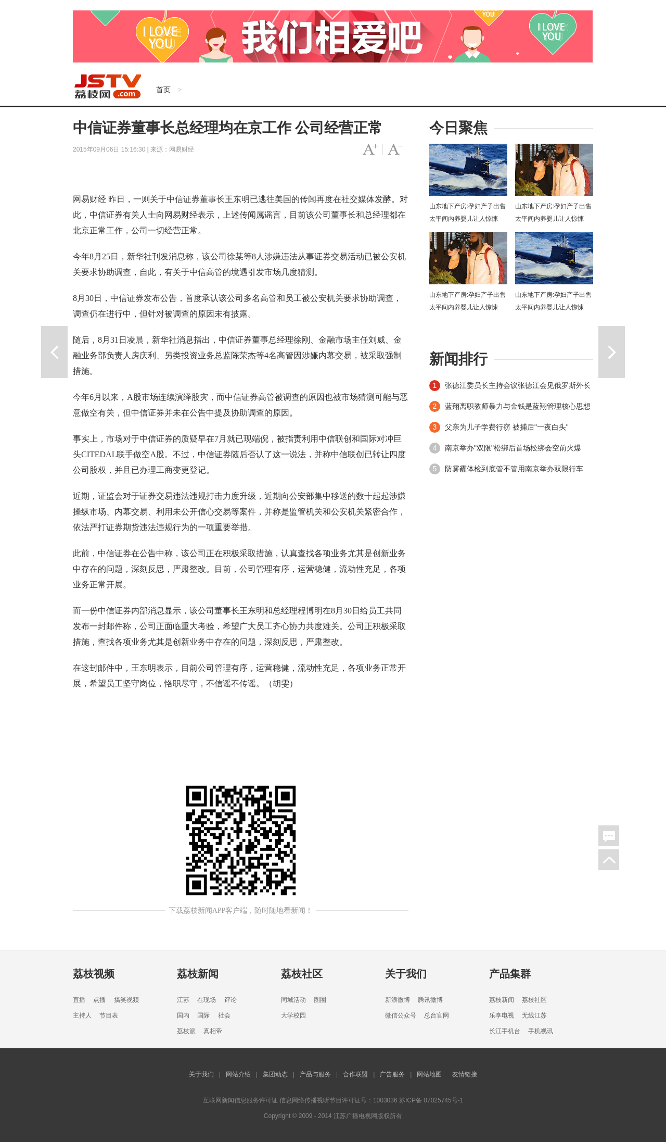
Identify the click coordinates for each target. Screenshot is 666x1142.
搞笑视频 (126, 999)
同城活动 (293, 999)
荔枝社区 (302, 974)
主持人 (82, 1015)
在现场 (206, 999)
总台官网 (436, 1015)
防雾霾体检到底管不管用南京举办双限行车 (514, 469)
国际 (203, 1015)
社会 (224, 1015)
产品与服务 (315, 1074)
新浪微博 (397, 999)
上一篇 (54, 352)
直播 (79, 999)
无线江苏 (534, 1015)
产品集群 (510, 974)
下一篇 (611, 352)
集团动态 (275, 1074)
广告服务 (392, 1074)
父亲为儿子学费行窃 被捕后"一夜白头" (507, 427)
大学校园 (293, 1015)
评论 (230, 999)
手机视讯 (540, 1031)
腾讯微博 (430, 999)
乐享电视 (501, 1015)
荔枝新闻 (198, 974)
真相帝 (212, 1031)
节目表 (108, 1015)
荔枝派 (186, 1031)
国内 (183, 1015)
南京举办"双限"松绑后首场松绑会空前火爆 (513, 448)
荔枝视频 (93, 974)
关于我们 (406, 974)
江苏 (183, 999)
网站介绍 (238, 1074)
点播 (99, 999)
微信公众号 (400, 1015)
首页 (163, 89)
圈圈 (320, 999)
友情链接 (464, 1074)
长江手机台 (504, 1031)
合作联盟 (355, 1074)
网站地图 (429, 1074)
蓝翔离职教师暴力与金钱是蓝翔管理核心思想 (518, 406)
